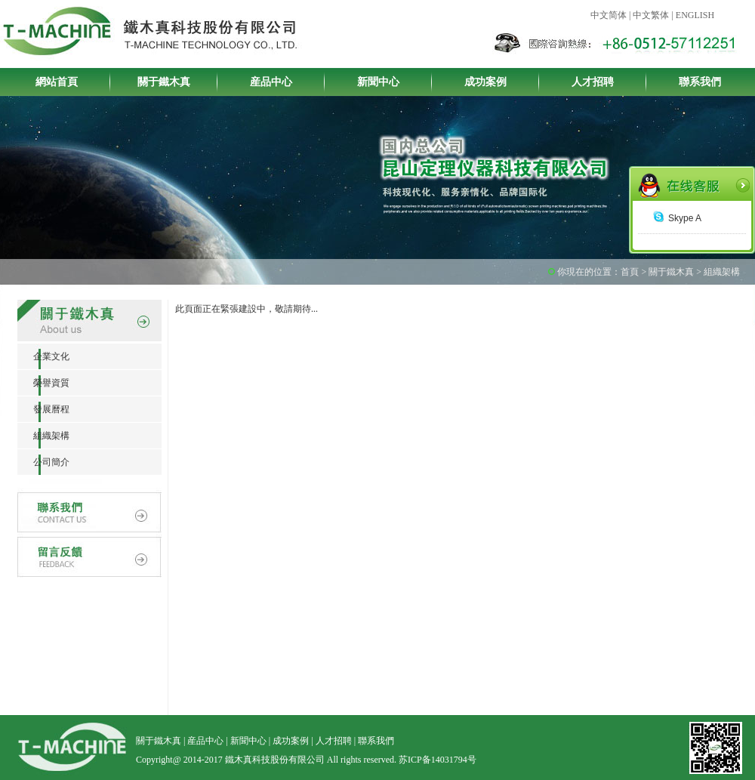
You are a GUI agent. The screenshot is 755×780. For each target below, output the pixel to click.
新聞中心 (378, 82)
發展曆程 (43, 409)
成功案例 (485, 82)
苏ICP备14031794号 (437, 759)
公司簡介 (43, 462)
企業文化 (43, 356)
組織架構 (43, 435)
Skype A (677, 218)
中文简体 (608, 15)
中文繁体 (651, 15)
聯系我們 (700, 82)
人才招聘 (593, 82)
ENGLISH (695, 15)
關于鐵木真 (163, 82)
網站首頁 (56, 82)
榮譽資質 (43, 383)
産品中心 (271, 82)
